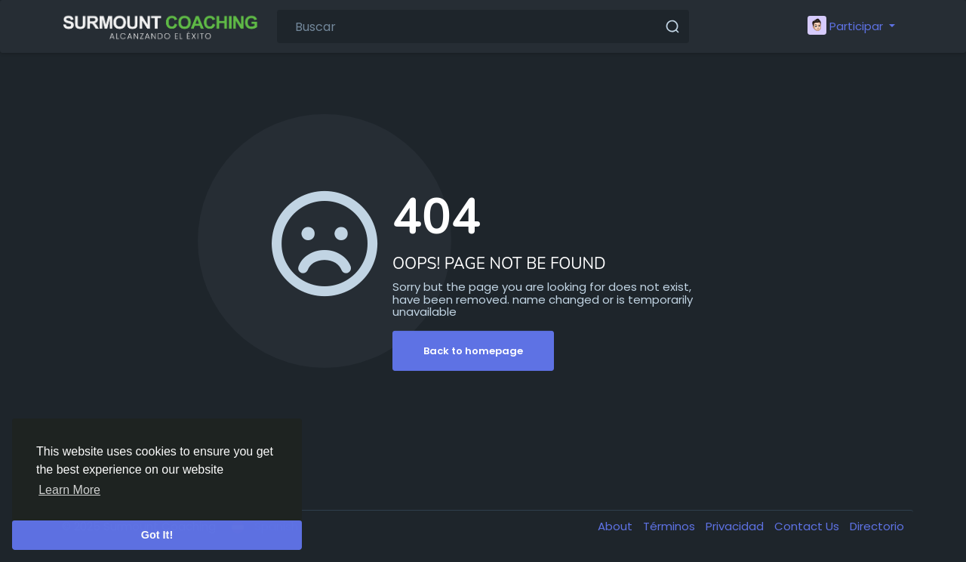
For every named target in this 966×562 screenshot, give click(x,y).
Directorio (877, 526)
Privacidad (736, 526)
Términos (670, 526)
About (616, 526)
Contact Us (808, 526)
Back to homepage (473, 351)
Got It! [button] (157, 535)
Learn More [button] (69, 489)
